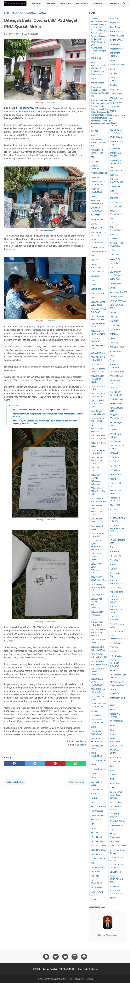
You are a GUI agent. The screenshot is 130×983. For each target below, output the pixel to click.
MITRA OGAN (115, 279)
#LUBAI (94, 78)
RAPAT (113, 705)
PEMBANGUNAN (117, 399)
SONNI (113, 770)
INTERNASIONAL (98, 850)
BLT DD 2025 (96, 228)
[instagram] (74, 957)
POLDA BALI (115, 551)
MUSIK (113, 288)
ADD (93, 135)
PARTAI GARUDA (117, 372)
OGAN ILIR (114, 325)
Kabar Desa (115, 44)
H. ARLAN (95, 793)
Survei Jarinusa (116, 802)
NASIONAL (114, 321)
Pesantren (114, 479)
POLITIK (113, 569)
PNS (111, 547)
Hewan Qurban (97, 815)
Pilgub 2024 (115, 505)
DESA (93, 297)
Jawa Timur (115, 27)
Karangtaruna (116, 102)
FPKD (93, 773)
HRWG (94, 828)
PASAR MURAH (116, 376)
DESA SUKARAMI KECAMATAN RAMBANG (98, 632)
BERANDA (36, 4)
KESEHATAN (115, 149)
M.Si (111, 267)
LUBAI (112, 250)
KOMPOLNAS (116, 186)
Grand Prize (96, 778)
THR (111, 830)
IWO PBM (50, 4)
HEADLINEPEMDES (99, 806)
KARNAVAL (114, 107)
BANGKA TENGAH (99, 173)
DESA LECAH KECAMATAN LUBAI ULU (96, 460)
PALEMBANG (115, 351)
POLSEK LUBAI (116, 592)
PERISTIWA (65, 4)
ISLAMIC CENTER (98, 858)
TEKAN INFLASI (116, 825)
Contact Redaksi (49, 969)
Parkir (112, 360)
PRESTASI (114, 647)
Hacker (94, 798)
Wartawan (114, 886)
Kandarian (81, 741)
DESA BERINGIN (98, 353)
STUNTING (114, 783)
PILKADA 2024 (116, 514)
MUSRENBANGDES (118, 301)
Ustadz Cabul (115, 872)
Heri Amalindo (97, 811)
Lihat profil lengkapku (107, 935)
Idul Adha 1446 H (98, 845)
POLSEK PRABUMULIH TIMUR (116, 609)
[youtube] (65, 957)
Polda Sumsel (115, 560)
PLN (111, 535)
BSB (92, 256)
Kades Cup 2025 (117, 65)
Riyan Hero (80, 744)
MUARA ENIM (116, 283)
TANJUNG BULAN (117, 821)
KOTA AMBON (116, 202)
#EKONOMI (96, 58)
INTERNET (95, 854)
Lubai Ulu (114, 263)
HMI (92, 824)
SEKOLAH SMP (116, 746)
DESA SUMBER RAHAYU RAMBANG (97, 672)
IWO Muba (95, 871)
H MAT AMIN (96, 789)
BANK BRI (95, 177)
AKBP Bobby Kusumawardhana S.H (99, 143)
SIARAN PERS (116, 762)
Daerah (94, 284)
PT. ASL (113, 689)
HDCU (93, 802)
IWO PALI (95, 876)
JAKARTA (114, 18)
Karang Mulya (116, 94)
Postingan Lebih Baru (15, 782)
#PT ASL (94, 131)
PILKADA (114, 509)
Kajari (112, 69)
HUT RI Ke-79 (96, 837)
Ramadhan (114, 694)
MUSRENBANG (116, 296)
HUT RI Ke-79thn (98, 841)
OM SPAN (114, 334)
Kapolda (113, 73)
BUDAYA (94, 260)
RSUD (112, 725)
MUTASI (113, 312)
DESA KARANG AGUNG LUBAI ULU (97, 404)
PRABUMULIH (116, 643)
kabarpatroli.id (48, 103)
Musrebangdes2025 (118, 292)
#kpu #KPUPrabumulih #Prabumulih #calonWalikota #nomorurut (98, 68)
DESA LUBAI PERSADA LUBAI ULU (98, 491)
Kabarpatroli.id (49, 321)
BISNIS (94, 224)
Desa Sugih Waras (98, 594)
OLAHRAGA (115, 330)
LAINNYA (113, 4)
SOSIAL (113, 775)
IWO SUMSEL (96, 887)
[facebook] (14, 763)
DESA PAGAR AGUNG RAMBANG (96, 557)
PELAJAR (114, 388)
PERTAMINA (115, 466)
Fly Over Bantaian (98, 769)
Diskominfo (96, 715)
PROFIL (113, 651)
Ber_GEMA (95, 215)
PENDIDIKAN (82, 4)
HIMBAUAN (96, 819)
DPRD (93, 727)
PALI (112, 356)
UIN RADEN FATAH (118, 846)
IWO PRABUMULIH (67, 969)
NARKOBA (114, 317)
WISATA (113, 898)
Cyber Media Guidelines (87, 969)
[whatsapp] (75, 763)
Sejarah (113, 734)
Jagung (94, 899)
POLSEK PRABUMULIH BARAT (116, 599)
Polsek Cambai (116, 588)
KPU (111, 223)
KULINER (114, 239)
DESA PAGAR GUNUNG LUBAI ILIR (98, 587)
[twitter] (35, 763)
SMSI (112, 766)
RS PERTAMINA (116, 721)
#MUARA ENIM (97, 83)
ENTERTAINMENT (98, 760)
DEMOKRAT (96, 289)
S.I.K (112, 730)
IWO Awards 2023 (98, 867)
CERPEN (94, 280)
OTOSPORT (98, 4)
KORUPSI (114, 198)
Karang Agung (116, 89)
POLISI (113, 564)
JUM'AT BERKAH (117, 40)
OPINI (112, 338)
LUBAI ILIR (114, 254)
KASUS (113, 111)
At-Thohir (95, 161)
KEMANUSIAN (116, 137)
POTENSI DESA (116, 631)
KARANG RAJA (116, 98)
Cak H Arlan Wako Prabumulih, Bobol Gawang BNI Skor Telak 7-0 (40, 410)
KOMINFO (114, 175)
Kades (112, 60)
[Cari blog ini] (124, 3)
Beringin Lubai (97, 219)
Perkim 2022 (115, 461)
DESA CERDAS (97, 364)
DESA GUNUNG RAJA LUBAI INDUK (97, 379)
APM (93, 157)
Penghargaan (116, 441)
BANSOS (94, 196)
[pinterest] (55, 763)
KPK (111, 218)
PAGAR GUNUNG (117, 347)
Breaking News (97, 247)
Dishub (94, 711)
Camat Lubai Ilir (98, 271)
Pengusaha (115, 453)
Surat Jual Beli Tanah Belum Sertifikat (116, 795)
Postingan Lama (76, 782)
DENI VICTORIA (97, 293)
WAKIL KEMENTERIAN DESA (116, 879)
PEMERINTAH (116, 403)
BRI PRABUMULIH (99, 251)
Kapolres (113, 85)
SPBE (112, 779)
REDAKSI (36, 969)
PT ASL (113, 670)
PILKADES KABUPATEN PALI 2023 (117, 528)
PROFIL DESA (116, 656)
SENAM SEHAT (116, 757)
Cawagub (95, 276)
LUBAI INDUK (115, 259)
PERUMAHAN (116, 474)
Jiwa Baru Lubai (117, 36)
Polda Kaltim (115, 556)
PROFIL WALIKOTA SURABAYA (114, 663)
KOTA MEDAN (116, 207)
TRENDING (114, 841)
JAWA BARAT (115, 23)
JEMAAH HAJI (116, 31)
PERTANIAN (115, 470)
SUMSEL (113, 788)
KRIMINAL (114, 234)
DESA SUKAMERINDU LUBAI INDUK (97, 622)
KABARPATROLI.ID (29, 108)
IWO (92, 863)
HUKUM (94, 832)
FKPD (93, 765)
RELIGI (113, 709)
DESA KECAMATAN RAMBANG (96, 428)
